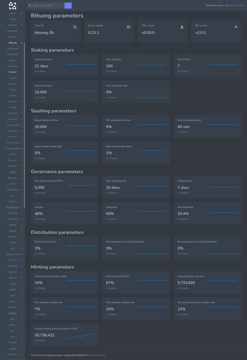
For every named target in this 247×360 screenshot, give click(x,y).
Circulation (12, 107)
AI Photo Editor (237, 5)
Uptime (12, 101)
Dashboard (12, 89)
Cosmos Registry (96, 355)
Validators (13, 95)
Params (13, 113)
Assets (12, 119)
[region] (12, 185)
